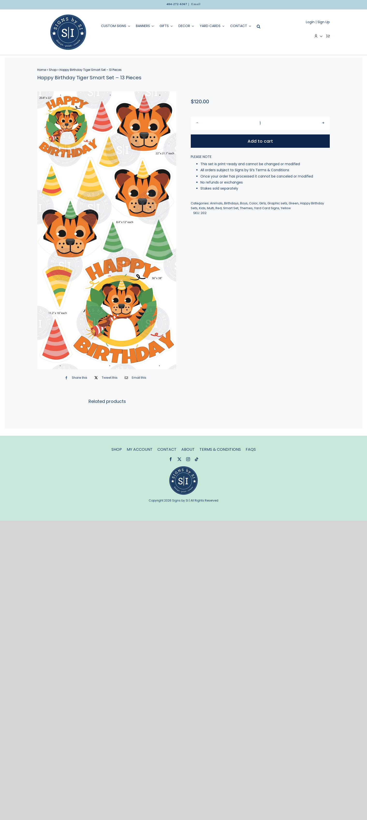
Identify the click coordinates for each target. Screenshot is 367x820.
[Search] (257, 26)
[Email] (134, 377)
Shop (53, 70)
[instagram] (188, 459)
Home (41, 70)
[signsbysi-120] (183, 467)
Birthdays (231, 203)
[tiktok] (196, 459)
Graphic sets (277, 203)
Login (310, 22)
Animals (216, 203)
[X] (104, 377)
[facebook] (171, 459)
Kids (202, 208)
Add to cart (260, 141)
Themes (246, 208)
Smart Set (230, 208)
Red (218, 208)
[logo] (68, 16)
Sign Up (323, 22)
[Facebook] (75, 377)
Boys (244, 203)
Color (253, 203)
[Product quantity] (260, 123)
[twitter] (179, 459)
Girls (262, 203)
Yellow (286, 208)
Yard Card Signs (266, 208)
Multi (210, 208)
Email (195, 4)
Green (294, 203)
